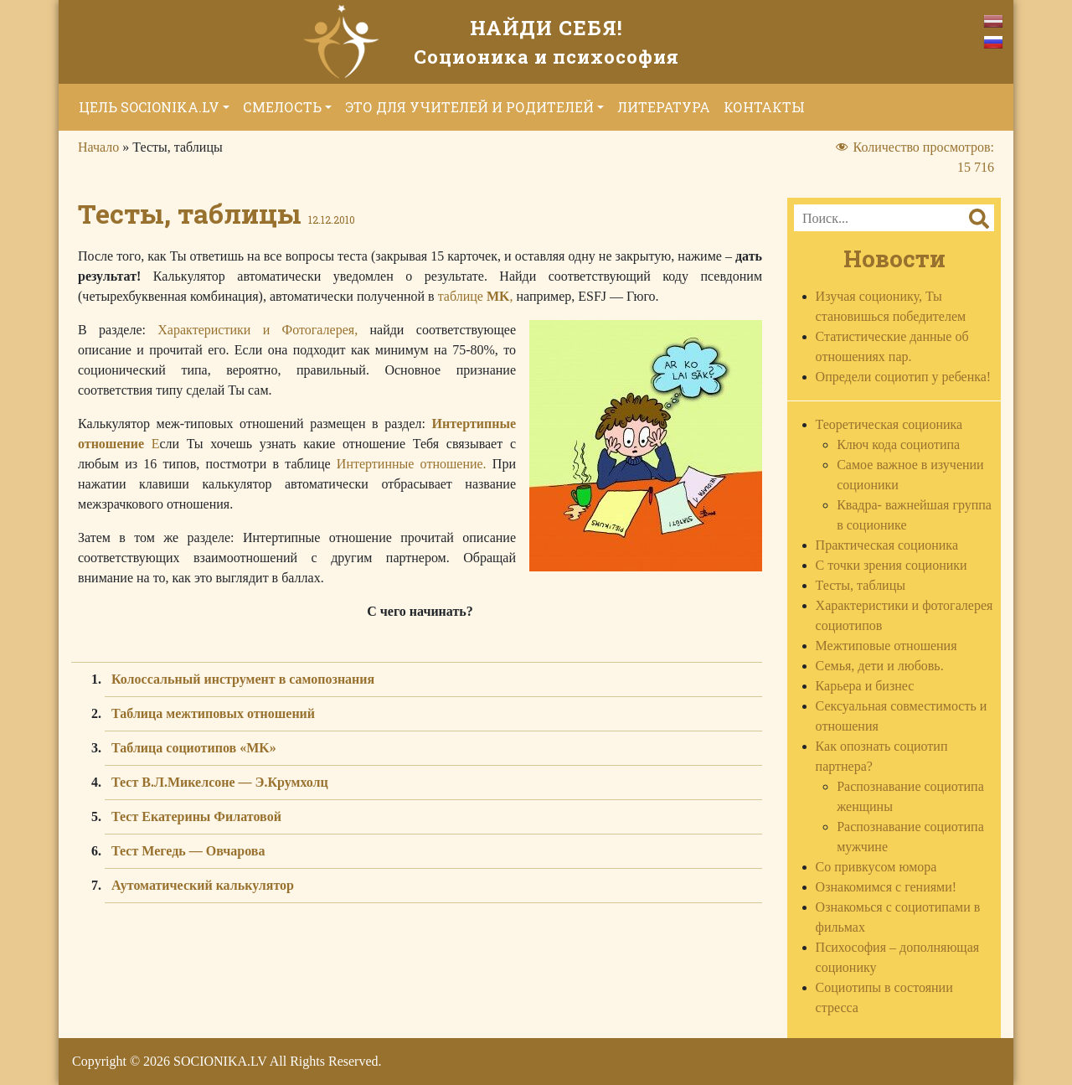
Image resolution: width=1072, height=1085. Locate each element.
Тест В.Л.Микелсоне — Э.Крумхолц (219, 782)
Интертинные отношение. (412, 464)
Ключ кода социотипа (898, 444)
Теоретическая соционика (889, 424)
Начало (98, 147)
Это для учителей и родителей (469, 107)
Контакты (764, 107)
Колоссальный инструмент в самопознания (242, 679)
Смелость (282, 107)
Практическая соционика (887, 545)
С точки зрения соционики (891, 565)
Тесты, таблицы (860, 585)
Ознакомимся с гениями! (886, 887)
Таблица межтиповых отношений (213, 713)
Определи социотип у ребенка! (904, 376)
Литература (663, 107)
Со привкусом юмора (876, 867)
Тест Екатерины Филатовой (196, 816)
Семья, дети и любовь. (880, 666)
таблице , (475, 296)
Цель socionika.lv (149, 107)
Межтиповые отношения (886, 645)
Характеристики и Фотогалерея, (257, 330)
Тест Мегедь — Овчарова (188, 851)
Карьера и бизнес (865, 686)
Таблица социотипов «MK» (193, 748)
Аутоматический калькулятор (202, 885)
